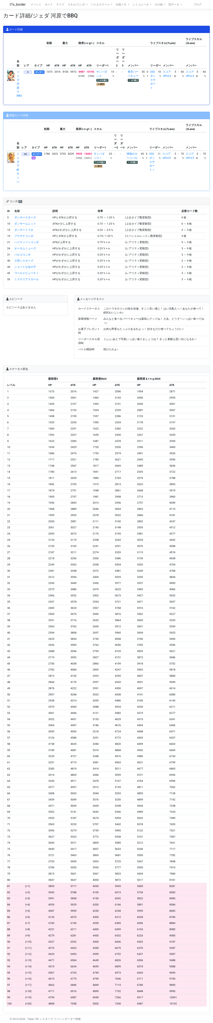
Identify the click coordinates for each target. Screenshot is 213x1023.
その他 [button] (159, 4)
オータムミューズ (25, 248)
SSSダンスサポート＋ (152, 161)
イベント (36, 4)
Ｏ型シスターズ (23, 260)
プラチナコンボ (23, 235)
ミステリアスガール (26, 279)
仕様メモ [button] (121, 4)
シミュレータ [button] (141, 4)
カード (49, 4)
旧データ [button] (174, 4)
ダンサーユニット (25, 223)
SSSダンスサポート (153, 79)
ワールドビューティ (26, 273)
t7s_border (18, 4)
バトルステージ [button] (100, 4)
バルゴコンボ (22, 254)
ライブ (60, 4)
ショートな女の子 (25, 266)
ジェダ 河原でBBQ (19, 83)
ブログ (197, 4)
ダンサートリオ (23, 229)
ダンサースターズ (25, 217)
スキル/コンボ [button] (76, 4)
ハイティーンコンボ (26, 242)
